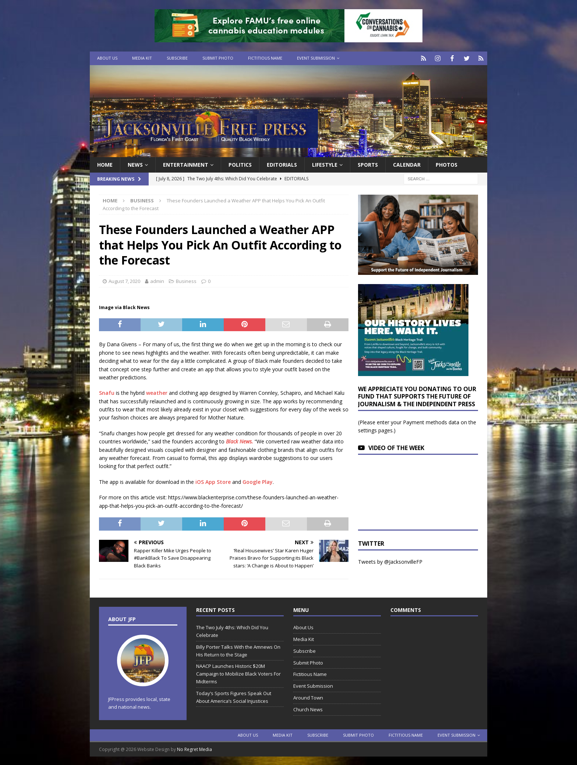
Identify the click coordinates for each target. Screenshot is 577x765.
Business (186, 280)
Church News (308, 708)
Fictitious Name (265, 58)
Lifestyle (324, 163)
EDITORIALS (282, 163)
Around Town (308, 697)
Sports (368, 163)
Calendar (407, 163)
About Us (107, 58)
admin (157, 280)
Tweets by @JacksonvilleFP (390, 560)
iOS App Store (213, 481)
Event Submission (316, 58)
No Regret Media (194, 748)
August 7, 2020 (124, 280)
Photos (446, 163)
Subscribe (177, 58)
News (135, 163)
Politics (240, 163)
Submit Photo (217, 58)
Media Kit (142, 58)
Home (105, 163)
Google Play (258, 481)
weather (156, 392)
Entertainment (185, 163)
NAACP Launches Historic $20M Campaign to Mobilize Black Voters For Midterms (238, 673)
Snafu (106, 392)
